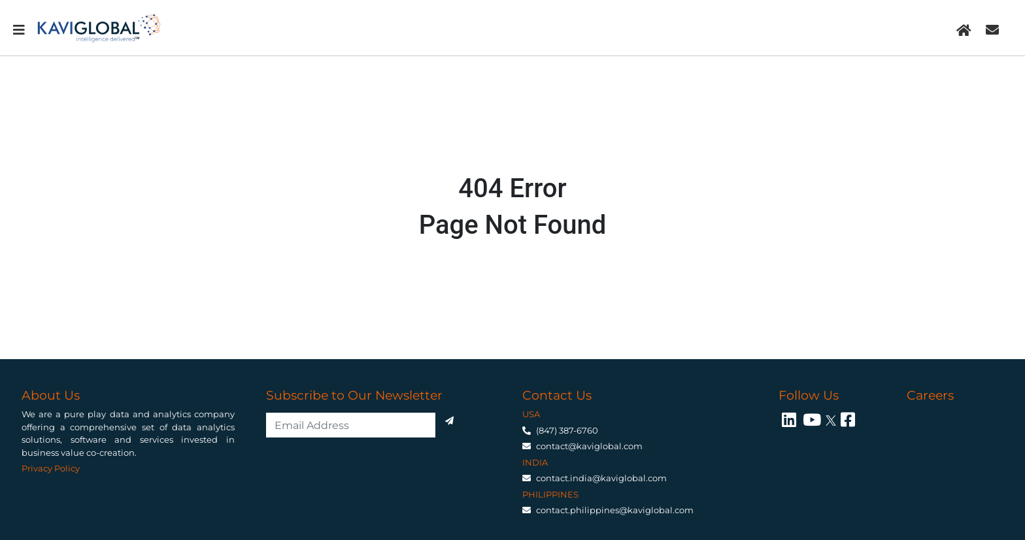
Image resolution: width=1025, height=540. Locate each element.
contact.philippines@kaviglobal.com (615, 510)
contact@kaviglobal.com (589, 446)
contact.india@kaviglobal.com (601, 478)
